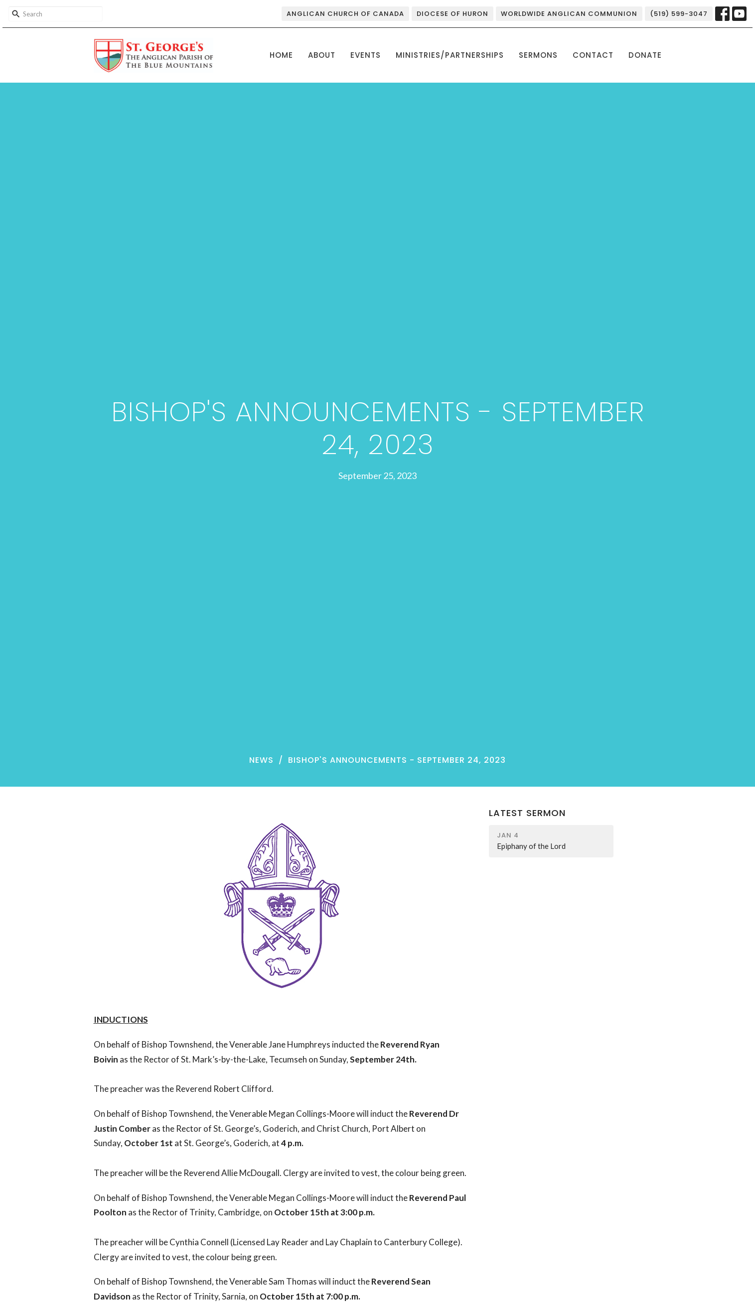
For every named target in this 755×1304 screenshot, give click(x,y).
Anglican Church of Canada (345, 13)
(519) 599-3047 (679, 13)
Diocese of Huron (452, 13)
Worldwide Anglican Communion (569, 13)
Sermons (538, 55)
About (321, 55)
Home (281, 55)
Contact (593, 55)
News (261, 760)
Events (365, 55)
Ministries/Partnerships (450, 55)
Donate (645, 55)
